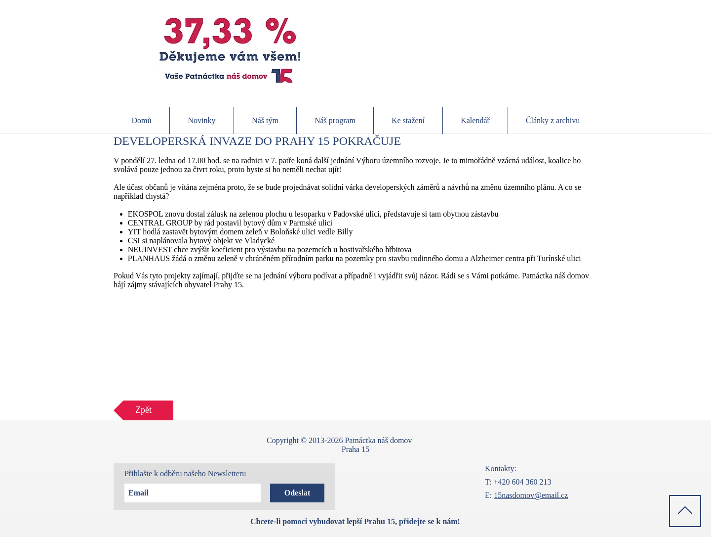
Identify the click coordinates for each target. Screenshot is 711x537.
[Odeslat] (297, 493)
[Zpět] (143, 410)
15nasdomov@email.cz (531, 495)
